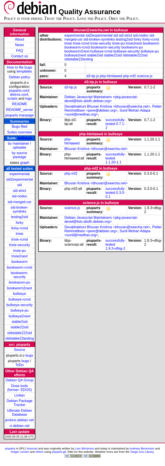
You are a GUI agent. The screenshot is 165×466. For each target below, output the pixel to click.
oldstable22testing (19, 338)
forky (19, 223)
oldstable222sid (19, 333)
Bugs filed (19, 126)
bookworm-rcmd (19, 267)
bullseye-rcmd (19, 299)
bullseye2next (19, 316)
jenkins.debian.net (19, 420)
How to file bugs (19, 67)
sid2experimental (19, 179)
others (40, 451)
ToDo (19, 365)
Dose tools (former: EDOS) (19, 388)
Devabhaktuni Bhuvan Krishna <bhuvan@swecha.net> (107, 106)
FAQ (19, 50)
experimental (19, 174)
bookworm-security (19, 275)
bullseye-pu (19, 310)
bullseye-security (19, 305)
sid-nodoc (19, 196)
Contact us (19, 56)
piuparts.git (59, 451)
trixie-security (19, 245)
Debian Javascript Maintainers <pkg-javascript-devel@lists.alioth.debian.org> (101, 99)
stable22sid (20, 327)
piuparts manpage (19, 115)
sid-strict (19, 191)
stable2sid (19, 322)
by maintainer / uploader (19, 145)
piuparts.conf (19, 90)
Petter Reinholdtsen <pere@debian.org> (113, 108)
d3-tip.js (92, 76)
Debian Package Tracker (20, 403)
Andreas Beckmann (141, 448)
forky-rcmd (19, 228)
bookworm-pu (19, 282)
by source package (19, 155)
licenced (32, 448)
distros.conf (19, 94)
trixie (19, 234)
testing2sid (19, 217)
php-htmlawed (111, 76)
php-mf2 (129, 76)
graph (24, 163)
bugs (29, 355)
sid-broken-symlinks (19, 209)
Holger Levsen (20, 451)
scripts (12, 98)
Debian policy (19, 77)
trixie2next (20, 256)
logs (28, 98)
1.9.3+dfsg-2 (115, 248)
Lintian (19, 395)
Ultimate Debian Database (19, 412)
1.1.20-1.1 (113, 162)
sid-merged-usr (19, 202)
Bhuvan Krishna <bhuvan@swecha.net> (96, 149)
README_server (19, 110)
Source (19, 350)
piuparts (10, 448)
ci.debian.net (20, 426)
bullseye (25, 138)
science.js (144, 76)
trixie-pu (19, 251)
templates (24, 71)
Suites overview (19, 132)
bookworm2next (19, 288)
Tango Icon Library (142, 451)
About (19, 39)
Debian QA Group (19, 380)
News (19, 45)
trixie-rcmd (19, 239)
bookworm (19, 262)
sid (19, 185)
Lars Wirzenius (84, 448)
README (19, 104)
